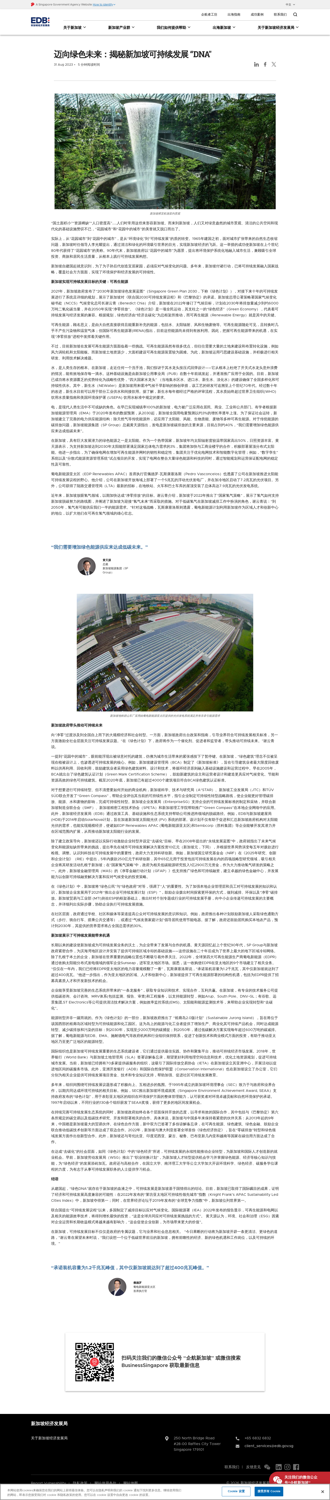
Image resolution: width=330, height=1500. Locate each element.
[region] (165, 1492)
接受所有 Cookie (269, 1491)
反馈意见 (253, 1461)
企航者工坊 (209, 14)
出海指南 (234, 14)
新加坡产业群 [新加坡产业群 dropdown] (121, 27)
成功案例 (257, 14)
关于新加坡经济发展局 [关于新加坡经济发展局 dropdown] (278, 27)
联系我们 (280, 14)
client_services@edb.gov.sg (269, 1440)
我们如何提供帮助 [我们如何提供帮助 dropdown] (174, 27)
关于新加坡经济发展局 (49, 1432)
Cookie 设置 (236, 1491)
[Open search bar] (295, 14)
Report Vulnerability (48, 1477)
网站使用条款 (105, 1477)
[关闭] (323, 1491)
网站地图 (130, 1477)
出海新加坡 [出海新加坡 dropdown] (224, 27)
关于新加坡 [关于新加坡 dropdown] (74, 27)
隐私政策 (80, 1477)
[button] (104, 4)
